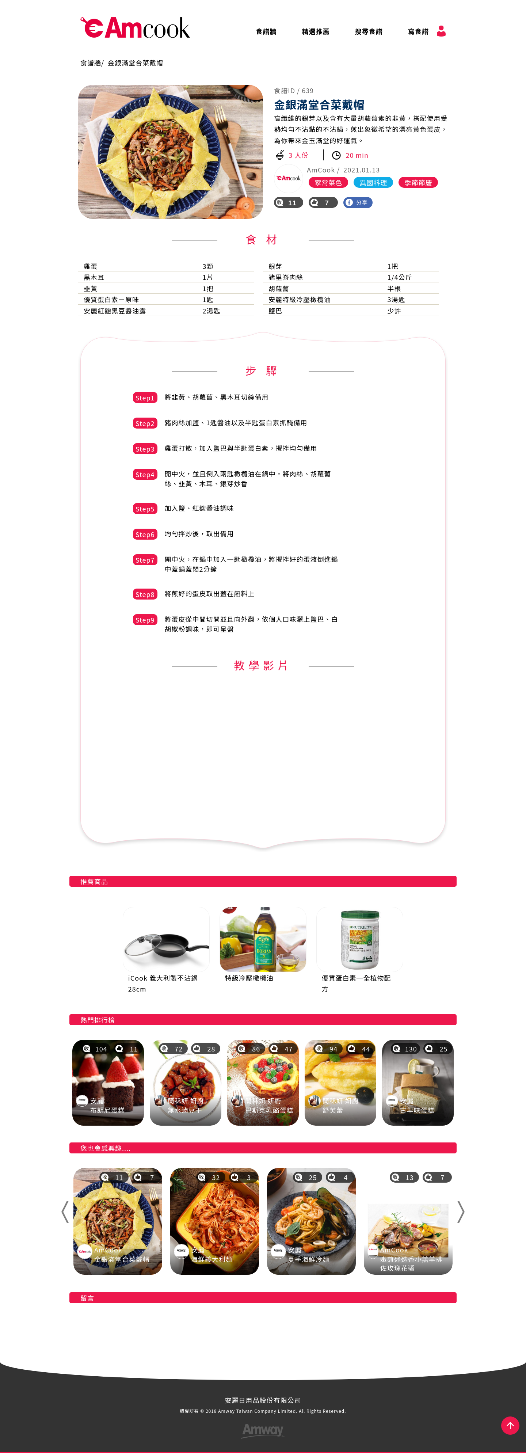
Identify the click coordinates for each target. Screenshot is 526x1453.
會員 (441, 31)
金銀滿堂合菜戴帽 (135, 62)
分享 (356, 202)
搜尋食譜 (369, 31)
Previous (64, 1212)
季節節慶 (418, 182)
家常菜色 (328, 182)
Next (464, 1212)
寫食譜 (418, 31)
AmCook (135, 27)
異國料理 (373, 182)
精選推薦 (316, 31)
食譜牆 (266, 31)
